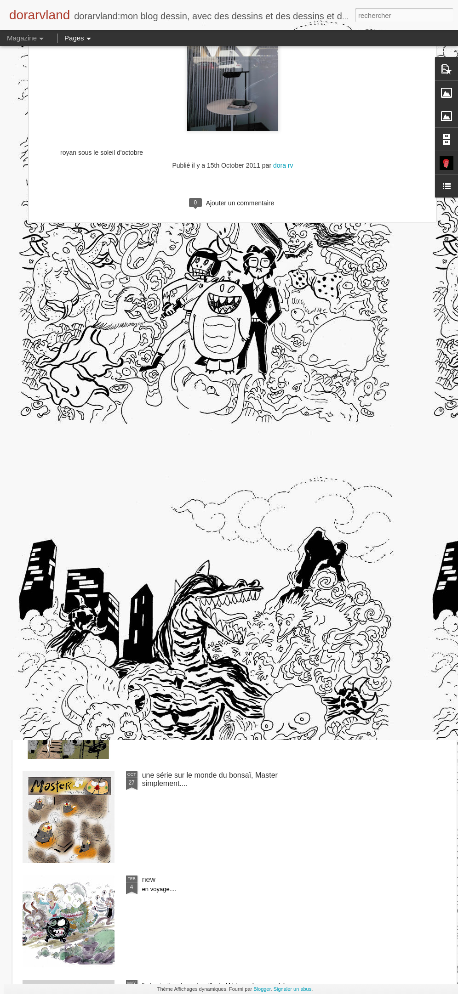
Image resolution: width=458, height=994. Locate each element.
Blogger (261, 989)
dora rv (283, 66)
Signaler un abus (293, 989)
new (148, 879)
